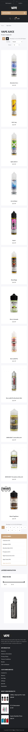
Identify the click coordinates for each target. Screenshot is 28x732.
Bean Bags (14, 280)
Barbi (14, 240)
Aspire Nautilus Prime (16, 716)
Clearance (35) (6, 540)
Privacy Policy (4, 656)
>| (19, 530)
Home (2, 25)
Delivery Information (6, 653)
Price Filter (7, 577)
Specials (3, 683)
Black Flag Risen (14, 516)
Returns (3, 675)
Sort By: (8, 41)
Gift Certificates (5, 664)
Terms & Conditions (6, 659)
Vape (13, 730)
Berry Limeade (14, 319)
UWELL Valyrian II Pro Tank (17, 694)
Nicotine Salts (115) (8, 548)
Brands (3, 661)
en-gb (20, 3)
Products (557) (6, 551)
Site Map (3, 678)
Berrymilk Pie (14, 358)
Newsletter (4, 686)
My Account (9, 3)
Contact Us (4, 673)
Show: (9, 44)
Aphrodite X (14, 161)
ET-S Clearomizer (15, 705)
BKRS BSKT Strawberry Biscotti (14, 477)
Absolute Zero (14, 83)
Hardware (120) (7, 544)
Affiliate (3, 681)
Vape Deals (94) (7, 559)
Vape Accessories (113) (8, 555)
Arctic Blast (14, 201)
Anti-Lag (14, 122)
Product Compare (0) (6, 34)
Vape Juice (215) (7, 563)
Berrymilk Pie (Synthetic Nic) (14, 398)
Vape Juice (8, 25)
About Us (3, 651)
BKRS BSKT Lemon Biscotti (14, 437)
